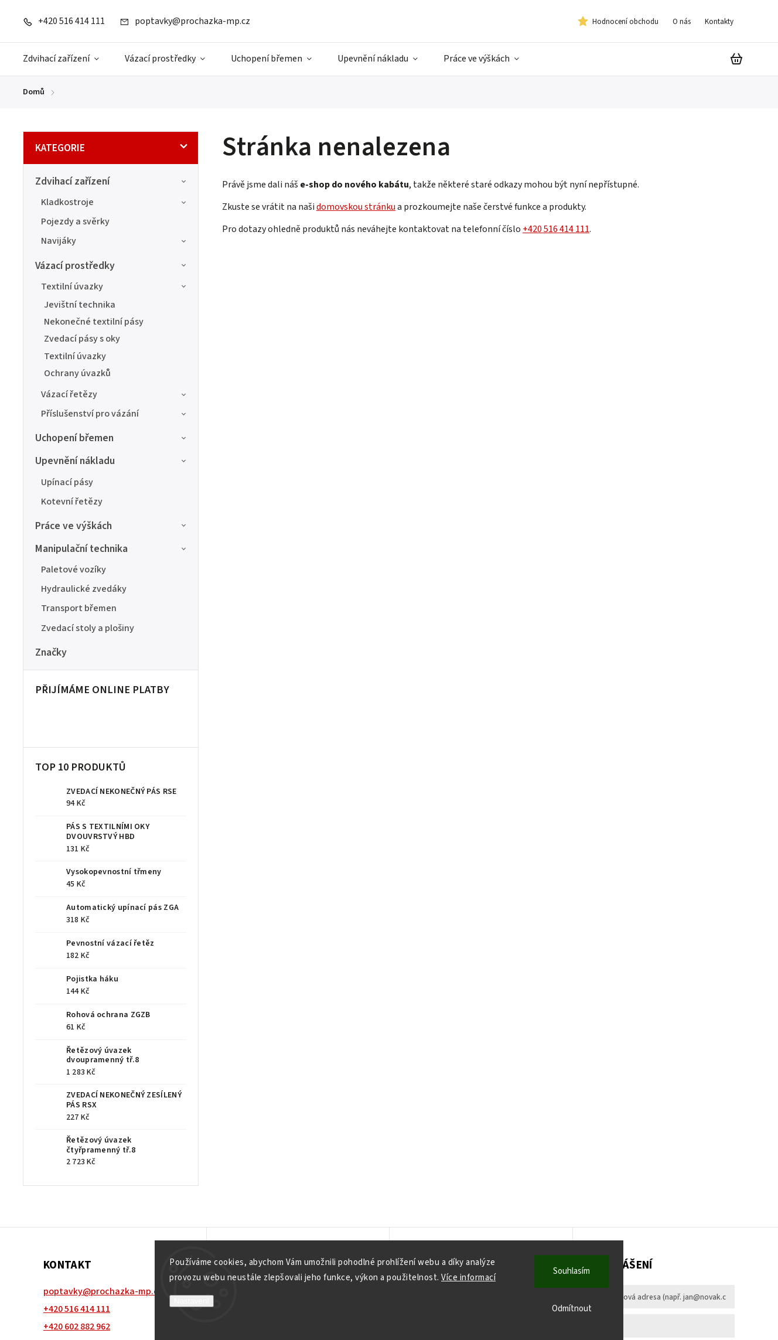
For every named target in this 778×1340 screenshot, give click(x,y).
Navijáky (115, 240)
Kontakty (719, 21)
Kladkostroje (115, 202)
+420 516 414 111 (556, 229)
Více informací (468, 1277)
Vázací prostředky (112, 265)
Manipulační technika (112, 548)
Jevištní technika (79, 304)
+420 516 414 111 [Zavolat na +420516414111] (76, 1309)
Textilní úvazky (115, 286)
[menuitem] (67, 59)
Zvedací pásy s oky (82, 338)
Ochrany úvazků (77, 373)
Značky (51, 652)
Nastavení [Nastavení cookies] (191, 1301)
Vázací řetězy (115, 394)
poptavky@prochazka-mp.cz (103, 1291)
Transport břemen (79, 608)
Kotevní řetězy (72, 501)
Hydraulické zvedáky (84, 588)
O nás (682, 21)
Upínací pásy (67, 482)
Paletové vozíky (73, 569)
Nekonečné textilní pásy (94, 321)
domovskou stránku (355, 206)
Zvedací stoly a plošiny (87, 628)
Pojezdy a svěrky (75, 221)
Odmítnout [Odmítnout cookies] (572, 1309)
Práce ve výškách (112, 526)
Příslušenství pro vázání (115, 413)
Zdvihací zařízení (112, 181)
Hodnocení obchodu (625, 21)
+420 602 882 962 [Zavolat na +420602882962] (76, 1326)
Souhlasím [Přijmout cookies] (571, 1271)
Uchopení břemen (112, 438)
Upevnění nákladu (112, 461)
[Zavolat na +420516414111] (64, 21)
